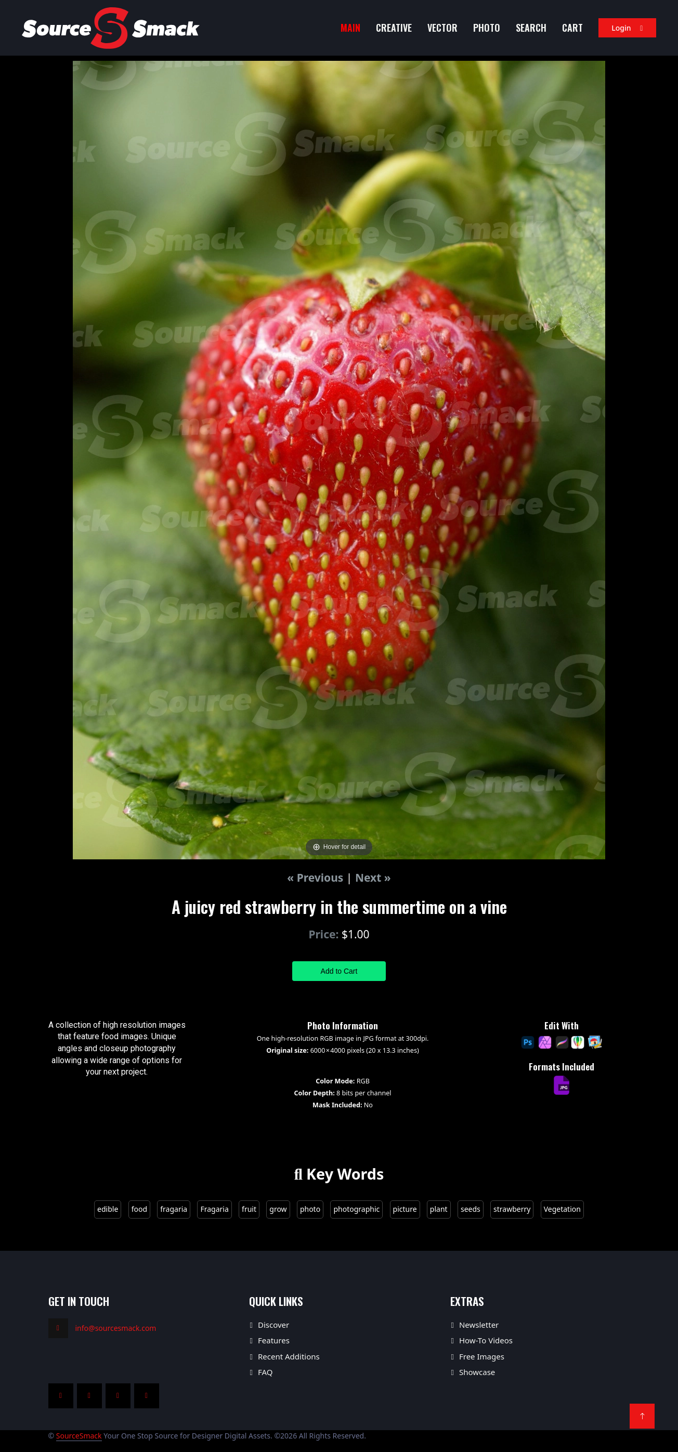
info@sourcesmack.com (116, 1328)
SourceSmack (79, 1436)
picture (405, 1209)
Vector (442, 27)
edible (107, 1209)
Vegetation (562, 1209)
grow (277, 1209)
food (139, 1209)
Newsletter (479, 1324)
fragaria (173, 1209)
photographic (356, 1209)
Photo (486, 27)
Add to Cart (339, 971)
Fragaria (214, 1209)
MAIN (350, 27)
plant (439, 1209)
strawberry (511, 1209)
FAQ (265, 1372)
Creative (394, 27)
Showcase (477, 1372)
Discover (273, 1324)
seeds (470, 1209)
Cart (572, 27)
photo (310, 1209)
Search (531, 27)
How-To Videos (486, 1340)
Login (627, 28)
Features (274, 1340)
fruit (249, 1209)
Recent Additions (289, 1356)
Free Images (481, 1356)
